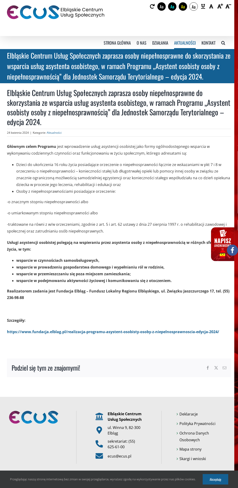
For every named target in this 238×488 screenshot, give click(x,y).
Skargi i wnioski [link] (192, 458)
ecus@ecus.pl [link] (119, 456)
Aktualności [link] (54, 133)
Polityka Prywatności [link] (197, 423)
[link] (152, 6)
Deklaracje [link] (188, 414)
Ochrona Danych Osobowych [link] (194, 436)
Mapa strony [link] (190, 449)
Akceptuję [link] (215, 479)
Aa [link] (161, 6)
